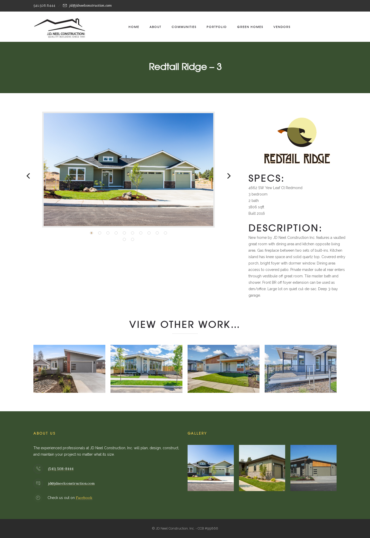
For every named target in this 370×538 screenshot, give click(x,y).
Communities (184, 27)
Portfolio (217, 27)
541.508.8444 (44, 5)
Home (133, 27)
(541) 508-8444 (60, 468)
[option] (128, 169)
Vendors (281, 27)
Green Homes (250, 27)
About (155, 27)
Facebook (84, 497)
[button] (91, 232)
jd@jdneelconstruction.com (90, 5)
